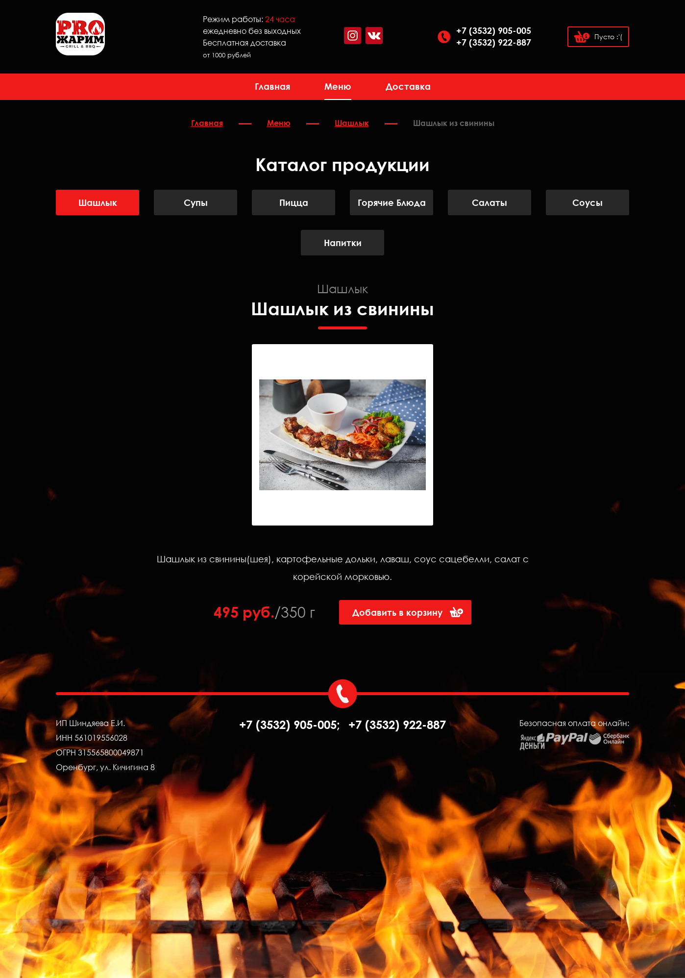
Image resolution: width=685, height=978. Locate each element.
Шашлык (352, 123)
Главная (272, 86)
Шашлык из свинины (453, 123)
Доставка (408, 86)
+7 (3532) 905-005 (493, 30)
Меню (337, 86)
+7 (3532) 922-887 (493, 42)
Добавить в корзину (397, 612)
